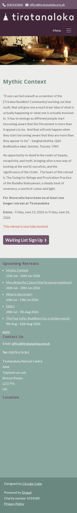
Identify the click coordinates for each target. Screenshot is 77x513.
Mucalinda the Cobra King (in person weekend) (39, 282)
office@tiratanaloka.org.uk (47, 5)
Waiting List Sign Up (26, 239)
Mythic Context (17, 270)
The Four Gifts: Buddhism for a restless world (37, 318)
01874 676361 (15, 5)
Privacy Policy (14, 504)
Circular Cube (32, 483)
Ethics (10, 306)
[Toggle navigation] (69, 30)
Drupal (26, 492)
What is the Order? (19, 294)
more (6, 332)
